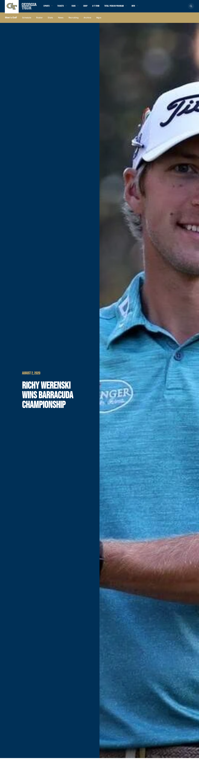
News (60, 19)
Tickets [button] (62, 7)
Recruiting (73, 19)
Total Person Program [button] (120, 7)
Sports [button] (47, 7)
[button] (191, 7)
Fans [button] (76, 7)
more (98, 19)
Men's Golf (11, 19)
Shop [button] (88, 7)
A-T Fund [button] (100, 7)
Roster (39, 19)
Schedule (26, 19)
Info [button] (141, 7)
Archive (87, 19)
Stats (50, 19)
